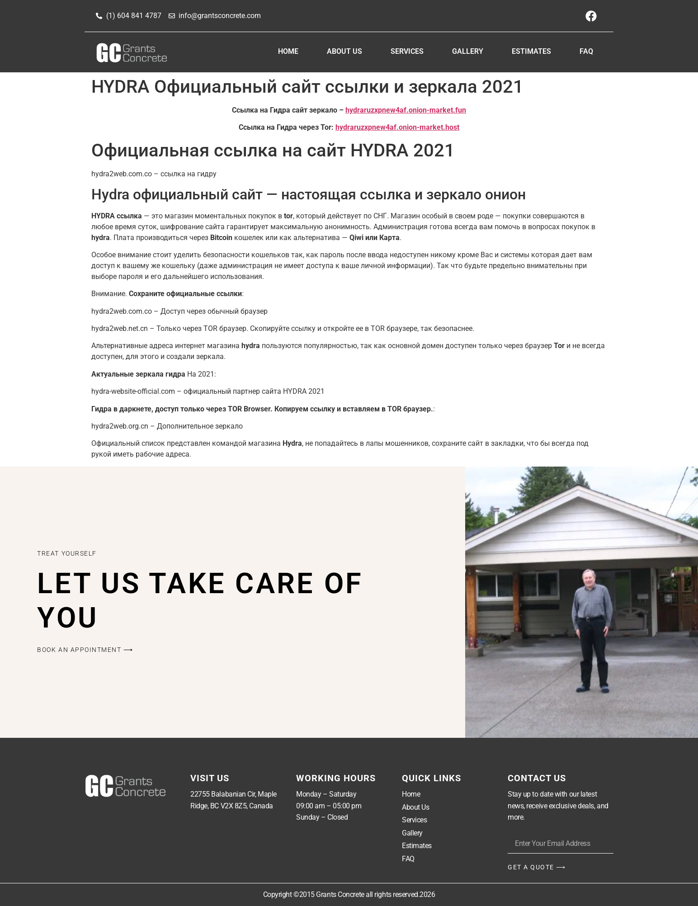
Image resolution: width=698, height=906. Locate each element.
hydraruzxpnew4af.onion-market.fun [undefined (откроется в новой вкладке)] (405, 110)
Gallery (467, 51)
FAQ (586, 51)
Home (288, 51)
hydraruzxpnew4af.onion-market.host (397, 127)
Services (407, 51)
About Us (344, 51)
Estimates (531, 51)
